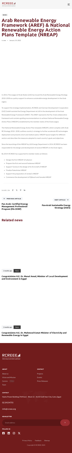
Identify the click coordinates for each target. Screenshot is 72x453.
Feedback (38, 440)
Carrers (8, 381)
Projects (40, 374)
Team (4, 385)
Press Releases (42, 381)
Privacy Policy (27, 440)
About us (5, 374)
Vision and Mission (9, 377)
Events (39, 377)
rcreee (4, 40)
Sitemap (47, 440)
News (5, 15)
